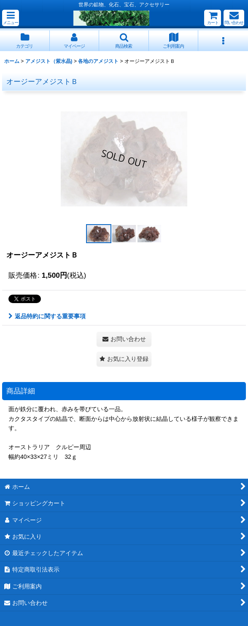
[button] (10, 18)
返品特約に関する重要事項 (47, 316)
